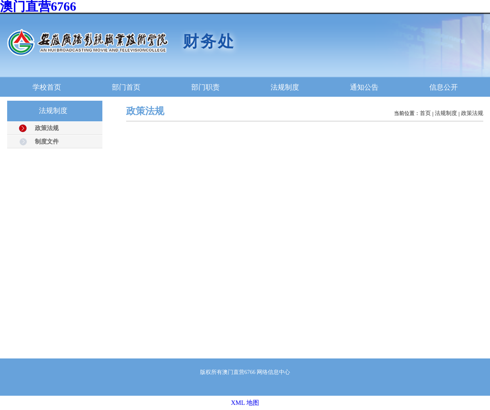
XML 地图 (245, 402)
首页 (425, 113)
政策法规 (472, 113)
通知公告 (364, 87)
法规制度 (285, 87)
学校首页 (47, 87)
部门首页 (126, 87)
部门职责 (205, 87)
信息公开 (443, 87)
